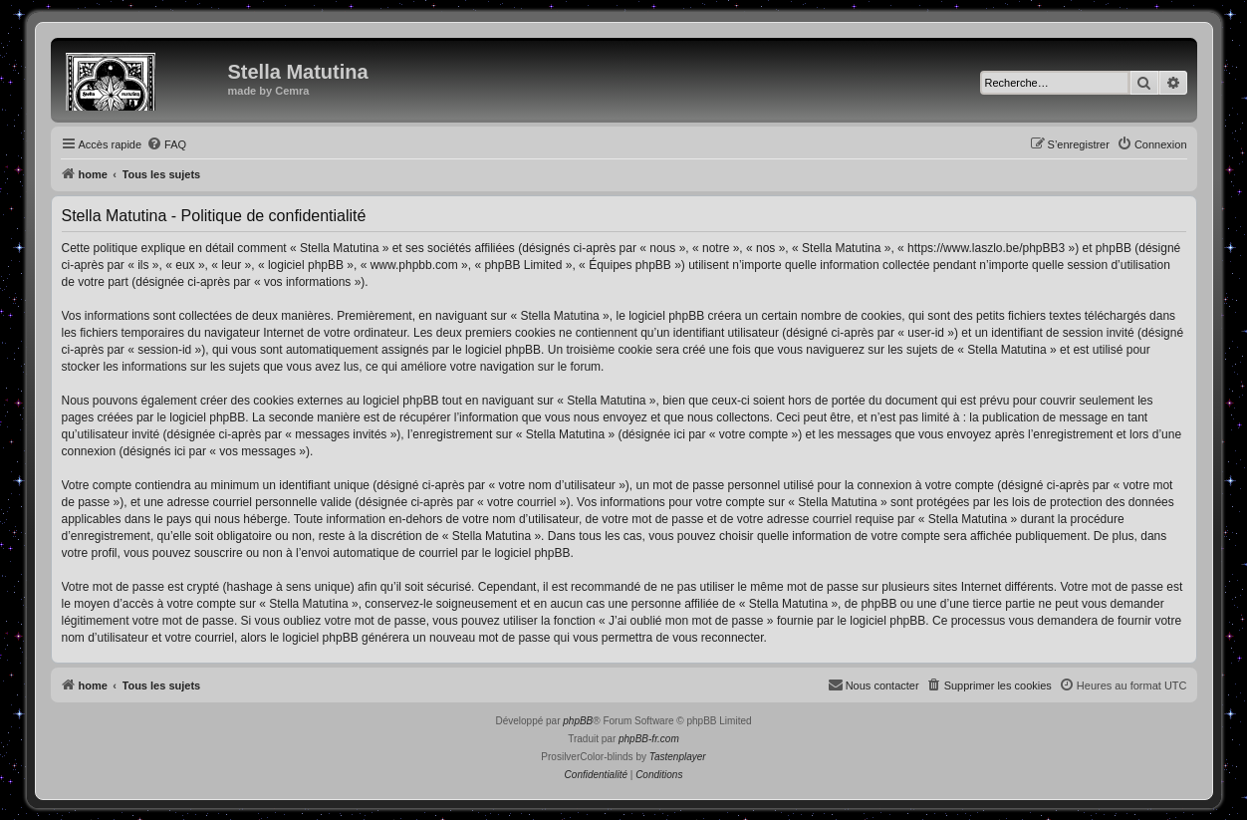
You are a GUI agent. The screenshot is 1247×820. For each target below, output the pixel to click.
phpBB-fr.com (649, 738)
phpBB (578, 720)
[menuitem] (166, 144)
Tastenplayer (677, 756)
